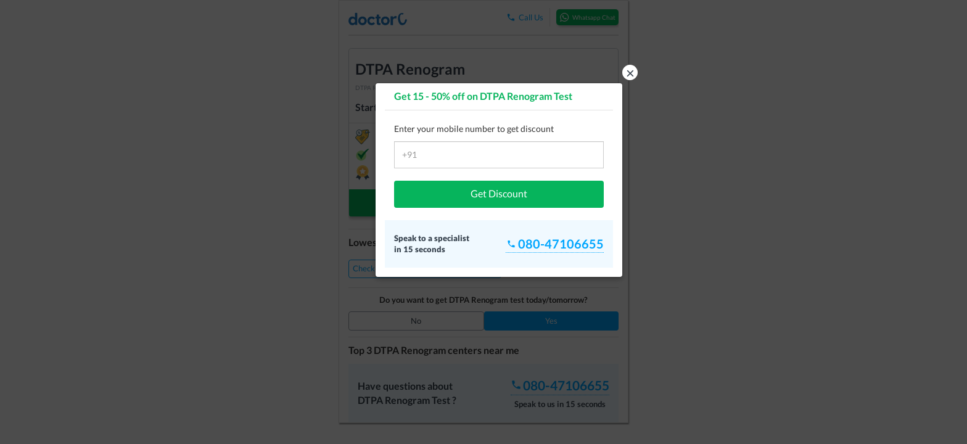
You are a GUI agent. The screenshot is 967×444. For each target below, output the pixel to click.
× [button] (630, 72)
